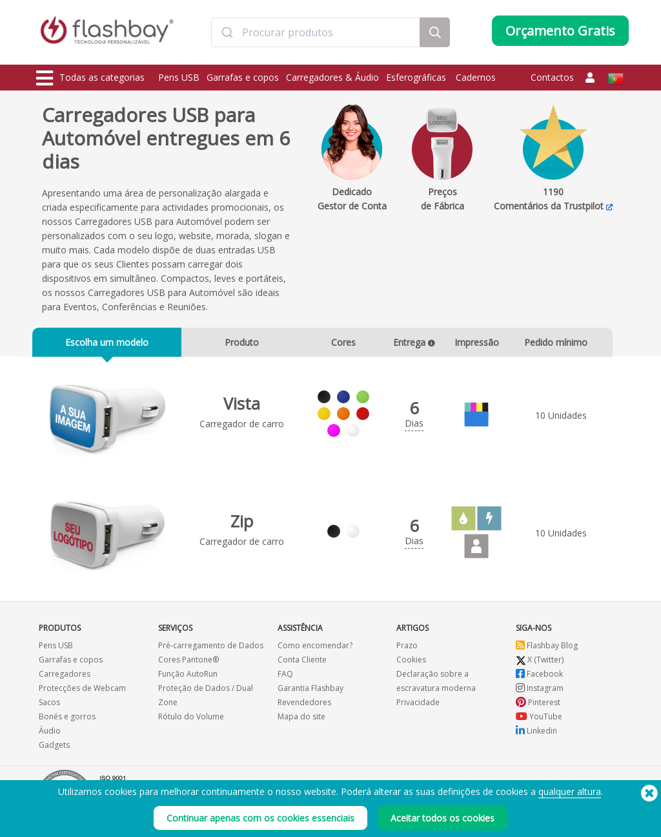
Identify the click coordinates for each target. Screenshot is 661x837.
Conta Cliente (302, 666)
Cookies (411, 666)
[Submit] (227, 34)
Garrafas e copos (243, 77)
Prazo (407, 651)
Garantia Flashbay (310, 694)
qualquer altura (569, 791)
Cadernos (476, 77)
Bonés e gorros (67, 722)
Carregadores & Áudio (332, 77)
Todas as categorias (90, 78)
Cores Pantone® (188, 666)
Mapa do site (301, 722)
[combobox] (315, 34)
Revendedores (304, 708)
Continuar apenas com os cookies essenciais (260, 818)
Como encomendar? (315, 651)
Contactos (552, 77)
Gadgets (54, 751)
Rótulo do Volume (191, 722)
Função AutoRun (188, 680)
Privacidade (418, 708)
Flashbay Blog (547, 651)
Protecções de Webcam (82, 694)
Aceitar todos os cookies (442, 818)
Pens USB (178, 77)
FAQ (285, 680)
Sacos (49, 708)
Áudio (50, 737)
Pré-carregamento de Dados (210, 651)
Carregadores (64, 680)
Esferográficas (417, 77)
